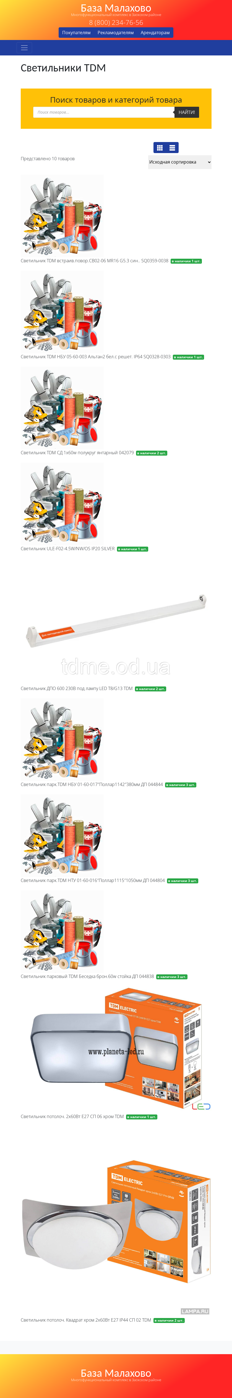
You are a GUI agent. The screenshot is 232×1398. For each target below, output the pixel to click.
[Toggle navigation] (24, 47)
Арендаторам (155, 33)
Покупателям (76, 33)
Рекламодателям (116, 33)
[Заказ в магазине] (180, 162)
